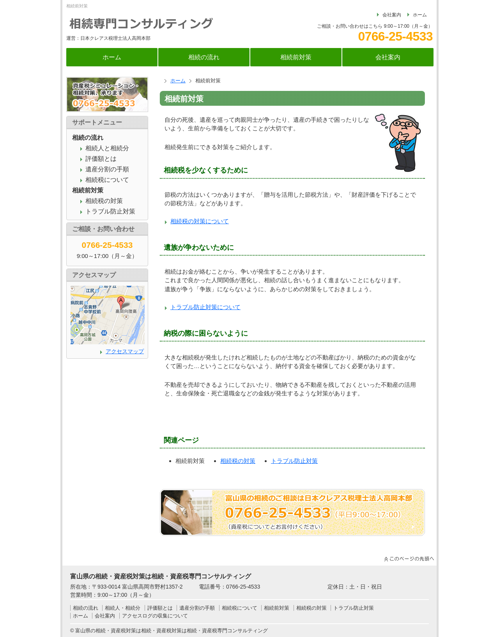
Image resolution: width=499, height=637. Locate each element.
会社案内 (391, 15)
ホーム (420, 15)
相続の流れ (203, 57)
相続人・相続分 (122, 608)
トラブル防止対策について (205, 307)
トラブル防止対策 (294, 460)
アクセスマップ (125, 351)
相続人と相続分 (107, 148)
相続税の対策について (199, 221)
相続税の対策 (237, 460)
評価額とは (101, 158)
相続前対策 (295, 57)
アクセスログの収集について (155, 616)
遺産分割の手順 (107, 169)
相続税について (107, 179)
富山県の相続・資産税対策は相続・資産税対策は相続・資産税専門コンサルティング (171, 630)
